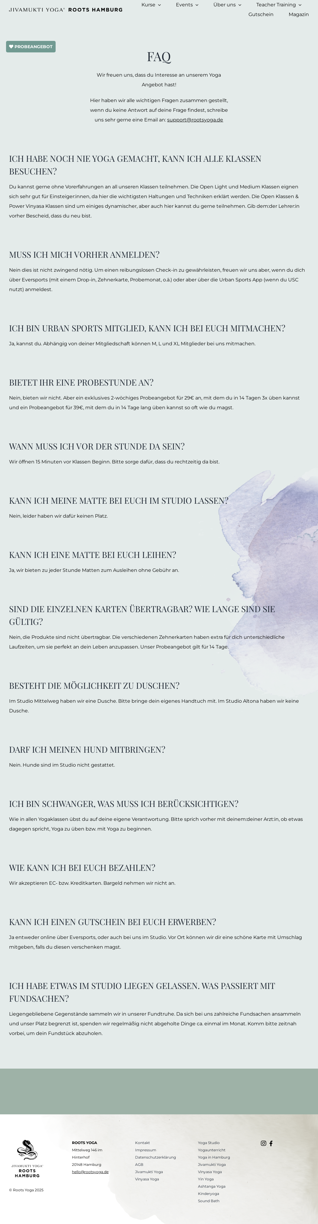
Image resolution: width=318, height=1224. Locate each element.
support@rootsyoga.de (195, 120)
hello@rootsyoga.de (90, 1171)
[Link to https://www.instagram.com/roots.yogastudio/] (263, 1143)
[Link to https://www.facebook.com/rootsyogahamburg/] (271, 1143)
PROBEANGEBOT (31, 46)
